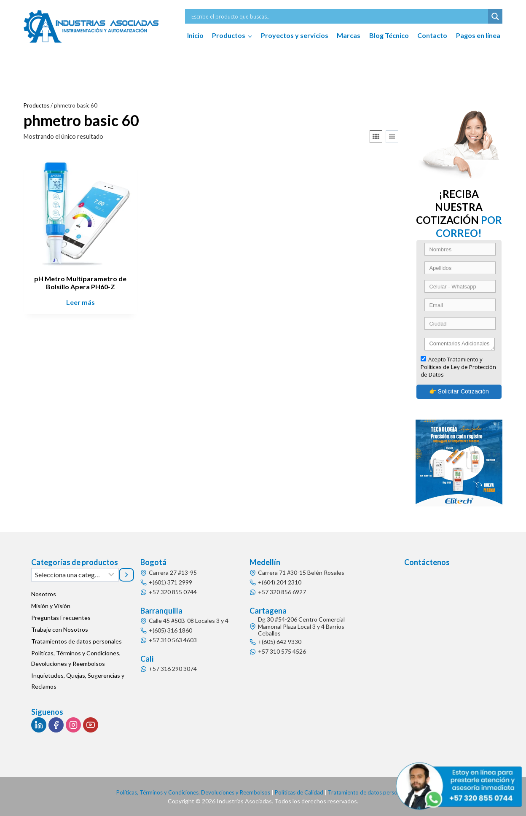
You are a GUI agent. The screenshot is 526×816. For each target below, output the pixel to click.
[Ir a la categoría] (126, 575)
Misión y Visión (50, 606)
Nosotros (43, 594)
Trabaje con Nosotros (59, 629)
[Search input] (338, 16)
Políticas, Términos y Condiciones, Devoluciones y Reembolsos (76, 659)
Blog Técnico (389, 35)
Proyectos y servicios (294, 35)
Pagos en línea (478, 35)
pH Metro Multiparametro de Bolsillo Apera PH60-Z (80, 283)
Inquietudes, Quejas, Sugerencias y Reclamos (77, 681)
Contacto (432, 35)
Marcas (348, 35)
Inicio (195, 35)
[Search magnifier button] (495, 16)
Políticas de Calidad (301, 792)
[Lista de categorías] (74, 575)
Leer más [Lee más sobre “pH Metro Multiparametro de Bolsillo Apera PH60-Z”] (80, 302)
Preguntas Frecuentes (61, 618)
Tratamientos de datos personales (76, 641)
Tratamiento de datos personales (375, 792)
